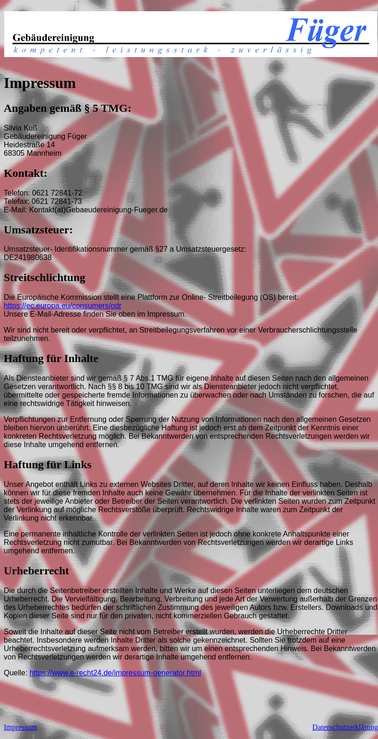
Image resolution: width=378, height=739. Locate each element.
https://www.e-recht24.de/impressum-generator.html (115, 673)
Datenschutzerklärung (345, 727)
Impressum (20, 727)
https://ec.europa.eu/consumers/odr (63, 306)
